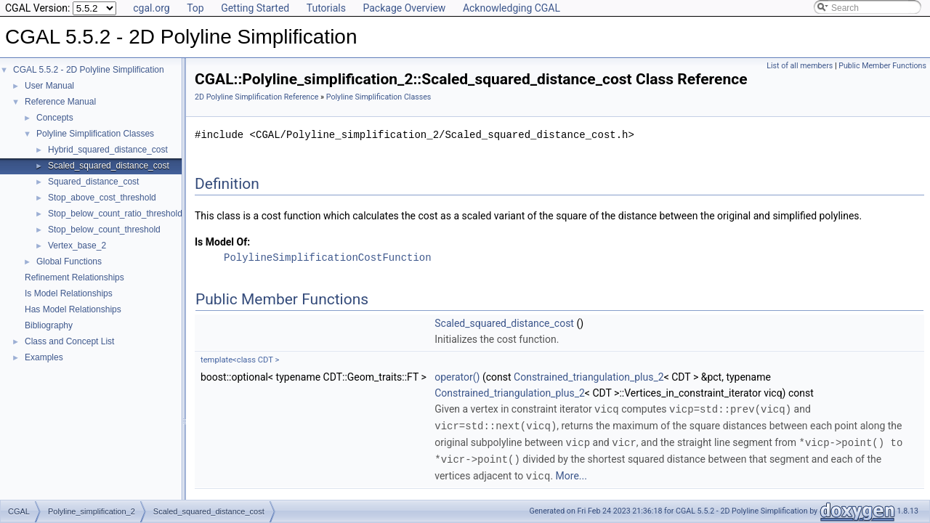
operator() (457, 377)
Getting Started (255, 8)
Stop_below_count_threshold (104, 229)
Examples (44, 357)
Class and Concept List (69, 341)
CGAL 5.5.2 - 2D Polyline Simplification (88, 70)
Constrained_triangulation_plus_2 (589, 377)
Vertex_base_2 (77, 245)
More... (571, 473)
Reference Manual (60, 102)
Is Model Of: (222, 242)
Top (195, 8)
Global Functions (69, 261)
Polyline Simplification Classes (95, 134)
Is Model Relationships (69, 293)
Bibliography (49, 325)
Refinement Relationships (74, 277)
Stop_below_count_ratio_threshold (115, 213)
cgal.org (151, 8)
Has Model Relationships (73, 309)
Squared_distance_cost (93, 182)
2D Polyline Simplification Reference (256, 97)
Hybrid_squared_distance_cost (108, 150)
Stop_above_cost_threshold (102, 197)
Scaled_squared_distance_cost (108, 166)
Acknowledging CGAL (511, 8)
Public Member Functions (882, 65)
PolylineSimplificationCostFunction (328, 257)
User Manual (49, 86)
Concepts (54, 118)
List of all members (800, 65)
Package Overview (404, 8)
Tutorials (326, 8)
